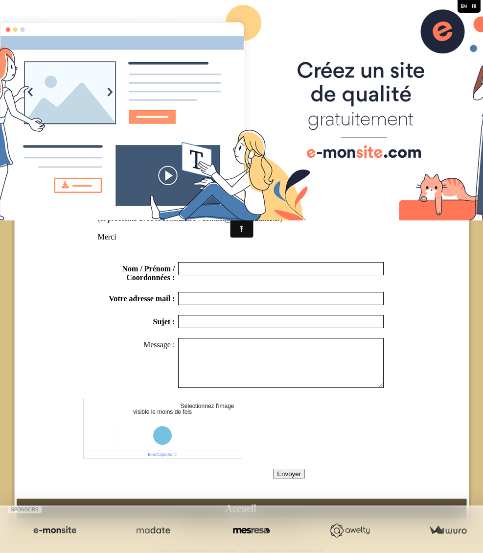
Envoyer (289, 474)
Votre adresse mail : (142, 298)
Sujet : (164, 321)
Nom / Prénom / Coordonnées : (148, 273)
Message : (159, 344)
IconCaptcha (160, 454)
